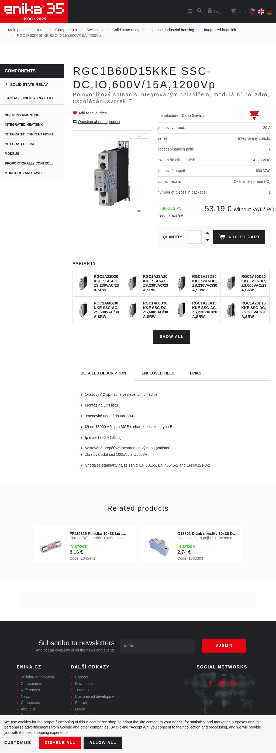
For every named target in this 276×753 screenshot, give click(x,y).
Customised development (96, 696)
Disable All (60, 742)
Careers (81, 677)
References (30, 690)
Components (66, 30)
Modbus (12, 154)
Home (41, 30)
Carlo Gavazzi (193, 115)
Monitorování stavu (23, 173)
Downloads (84, 683)
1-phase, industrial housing (171, 30)
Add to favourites (92, 113)
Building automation (37, 677)
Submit (224, 645)
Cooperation (31, 703)
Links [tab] (195, 373)
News (25, 696)
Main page (17, 30)
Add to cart (239, 238)
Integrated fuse (20, 144)
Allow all (102, 742)
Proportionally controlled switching (35, 163)
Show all (172, 336)
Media (80, 709)
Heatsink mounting (22, 115)
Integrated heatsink (220, 30)
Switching (95, 30)
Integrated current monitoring (35, 134)
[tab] (103, 373)
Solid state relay (125, 30)
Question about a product (99, 122)
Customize (17, 742)
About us (28, 709)
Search (81, 703)
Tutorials (82, 690)
